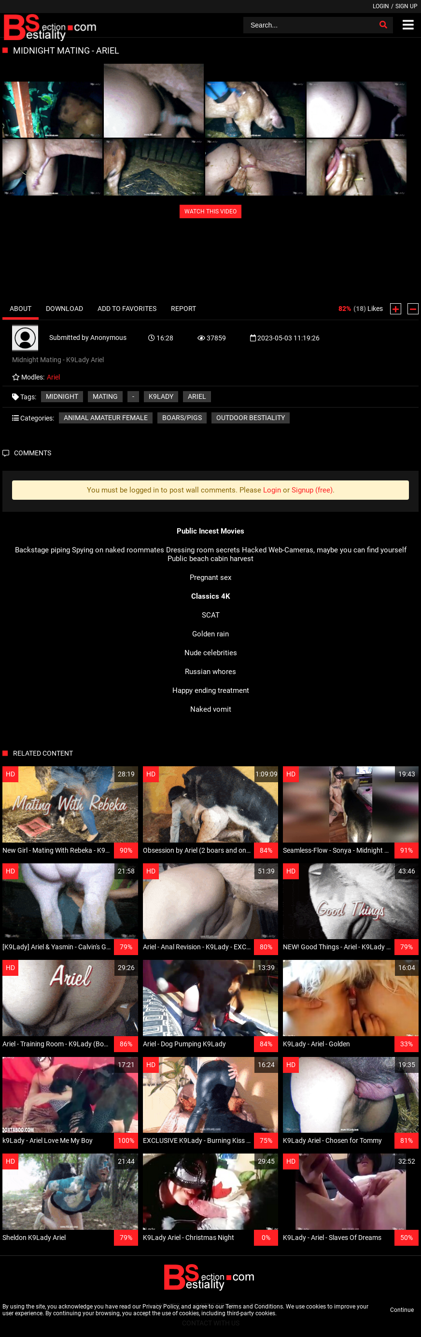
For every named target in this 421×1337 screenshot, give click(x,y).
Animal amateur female (106, 418)
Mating (105, 396)
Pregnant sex (210, 577)
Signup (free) (312, 490)
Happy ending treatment (210, 690)
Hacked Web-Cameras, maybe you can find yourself (324, 550)
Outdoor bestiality (250, 418)
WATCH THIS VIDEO (210, 211)
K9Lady (161, 396)
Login (381, 6)
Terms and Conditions (254, 1306)
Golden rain (210, 634)
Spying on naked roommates (118, 550)
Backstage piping (42, 550)
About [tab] (20, 308)
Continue (402, 1310)
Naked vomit (210, 709)
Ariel (197, 396)
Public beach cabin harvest (210, 558)
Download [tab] (64, 308)
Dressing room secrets (203, 550)
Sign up (406, 6)
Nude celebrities (210, 652)
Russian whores (210, 671)
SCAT (211, 615)
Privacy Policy (160, 1306)
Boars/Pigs (182, 418)
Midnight (62, 396)
